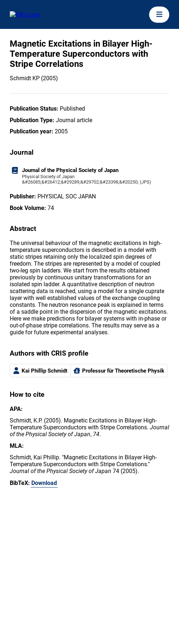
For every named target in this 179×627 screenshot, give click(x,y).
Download (44, 483)
